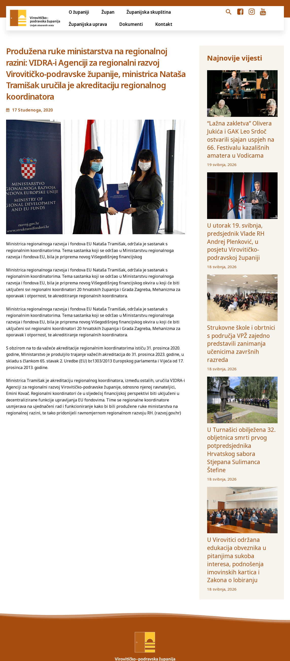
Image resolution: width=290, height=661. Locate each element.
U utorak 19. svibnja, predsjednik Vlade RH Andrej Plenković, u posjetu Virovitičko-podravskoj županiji (242, 218)
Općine (231, 605)
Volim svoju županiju (174, 605)
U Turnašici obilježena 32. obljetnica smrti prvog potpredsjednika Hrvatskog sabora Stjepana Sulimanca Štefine (237, 396)
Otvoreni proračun (22, 605)
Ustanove (254, 605)
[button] (228, 12)
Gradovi (210, 605)
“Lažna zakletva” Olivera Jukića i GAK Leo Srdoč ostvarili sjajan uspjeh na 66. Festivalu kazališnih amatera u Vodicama (241, 130)
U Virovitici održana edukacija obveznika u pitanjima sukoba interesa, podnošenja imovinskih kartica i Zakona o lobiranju (240, 489)
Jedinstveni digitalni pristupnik (118, 605)
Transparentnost (64, 605)
